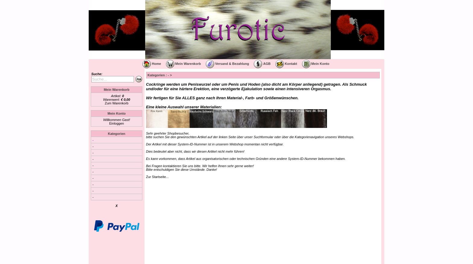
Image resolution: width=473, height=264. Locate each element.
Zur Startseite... (157, 177)
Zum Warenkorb (116, 103)
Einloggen (116, 123)
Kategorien (116, 133)
